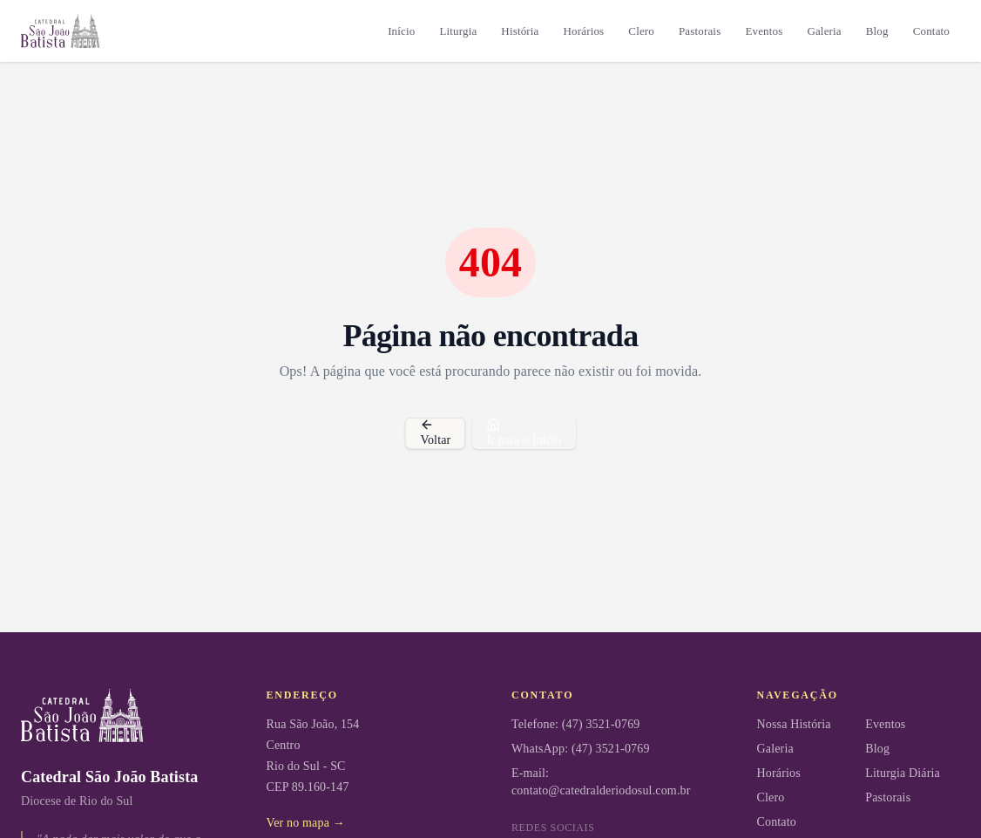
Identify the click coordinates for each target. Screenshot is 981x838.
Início (401, 30)
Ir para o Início (523, 432)
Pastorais (700, 30)
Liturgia (458, 30)
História (519, 30)
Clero (641, 30)
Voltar (435, 432)
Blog (877, 30)
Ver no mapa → (306, 822)
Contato (931, 30)
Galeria (824, 30)
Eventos (763, 30)
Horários (584, 30)
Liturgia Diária (902, 773)
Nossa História (794, 724)
